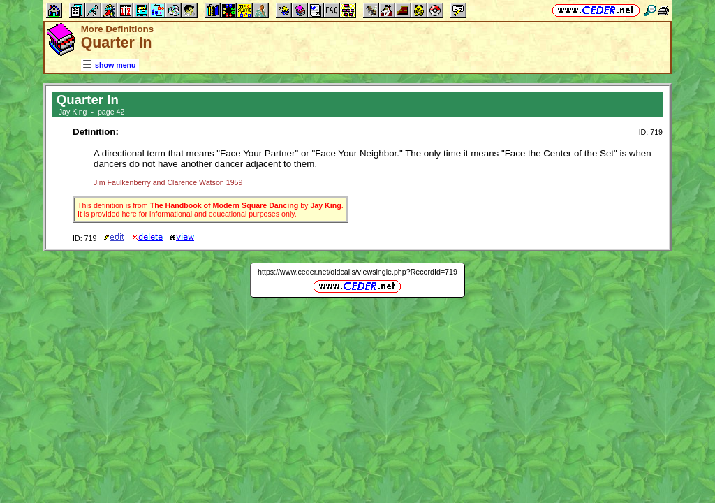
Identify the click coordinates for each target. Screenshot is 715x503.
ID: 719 (651, 132)
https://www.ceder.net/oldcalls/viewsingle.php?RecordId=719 (357, 272)
